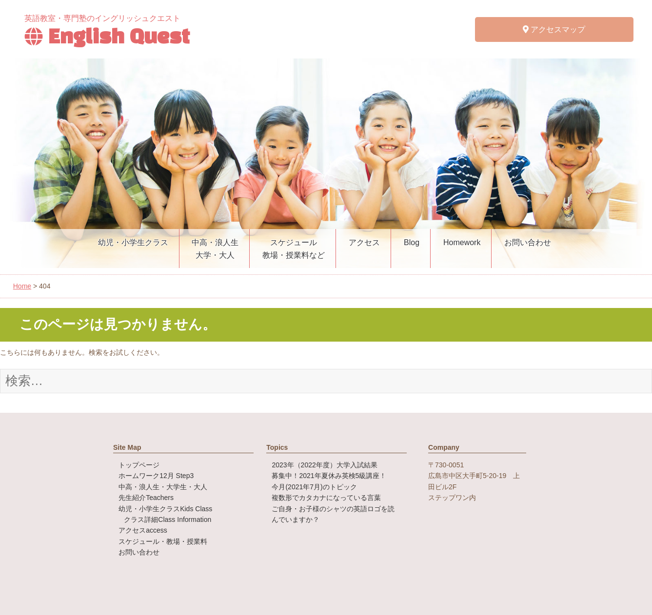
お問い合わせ (527, 242)
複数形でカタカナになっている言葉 (326, 497)
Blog (411, 242)
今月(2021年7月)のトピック (314, 487)
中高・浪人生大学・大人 (215, 248)
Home (22, 286)
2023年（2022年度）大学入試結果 (324, 465)
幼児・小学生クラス (133, 242)
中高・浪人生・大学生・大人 (163, 487)
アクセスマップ (554, 29)
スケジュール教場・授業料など (293, 248)
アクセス (364, 242)
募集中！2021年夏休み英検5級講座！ (329, 476)
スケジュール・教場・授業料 (163, 541)
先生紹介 (146, 497)
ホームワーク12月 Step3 (156, 476)
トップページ (139, 465)
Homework (461, 242)
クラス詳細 (167, 519)
